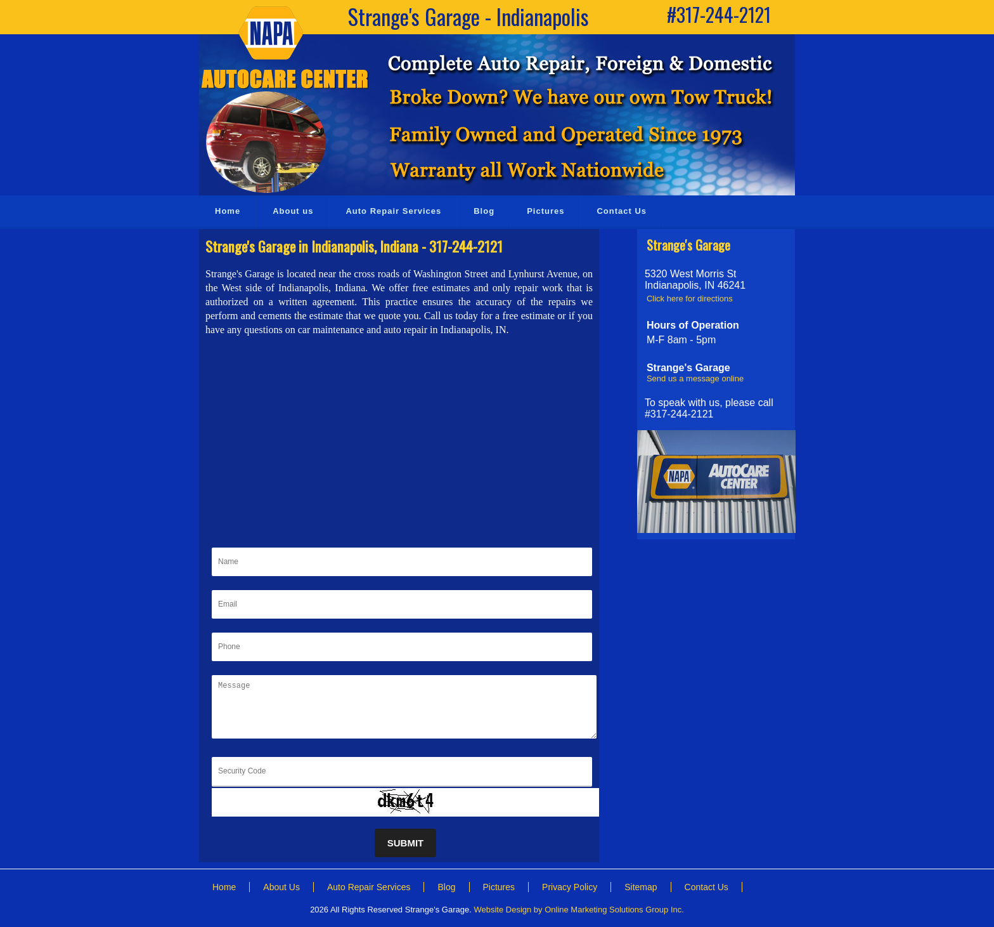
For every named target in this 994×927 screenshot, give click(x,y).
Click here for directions (690, 298)
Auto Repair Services (369, 887)
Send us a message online (695, 378)
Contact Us (706, 887)
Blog (446, 887)
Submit (405, 843)
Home (224, 887)
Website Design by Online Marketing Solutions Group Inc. (578, 909)
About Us (281, 887)
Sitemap (640, 887)
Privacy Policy (569, 887)
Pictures (499, 887)
